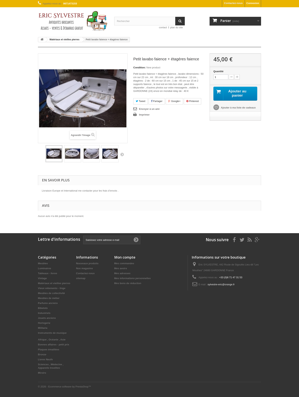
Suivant (122, 154)
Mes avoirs (120, 268)
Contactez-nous (233, 3)
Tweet (140, 101)
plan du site (176, 27)
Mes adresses (122, 273)
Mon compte (124, 257)
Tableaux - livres (47, 273)
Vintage (42, 278)
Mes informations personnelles (132, 278)
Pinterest (192, 101)
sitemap (80, 278)
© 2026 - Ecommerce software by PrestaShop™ (64, 386)
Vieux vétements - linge (51, 288)
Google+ (174, 101)
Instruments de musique (52, 333)
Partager (156, 101)
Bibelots (43, 308)
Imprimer (144, 114)
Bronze (42, 354)
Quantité (218, 71)
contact (163, 27)
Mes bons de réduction (127, 283)
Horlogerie (44, 323)
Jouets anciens (47, 318)
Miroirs (42, 372)
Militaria (42, 328)
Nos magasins (84, 268)
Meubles (43, 263)
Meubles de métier (48, 298)
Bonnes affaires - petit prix (53, 344)
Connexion (252, 3)
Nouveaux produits (87, 263)
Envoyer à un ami (149, 109)
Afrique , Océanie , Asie (52, 339)
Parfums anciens (48, 303)
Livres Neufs (45, 359)
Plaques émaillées (48, 349)
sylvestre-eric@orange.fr (221, 284)
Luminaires (44, 268)
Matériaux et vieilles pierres (54, 283)
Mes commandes (124, 263)
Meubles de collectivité (51, 293)
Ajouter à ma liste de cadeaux (238, 107)
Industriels (44, 313)
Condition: (139, 67)
